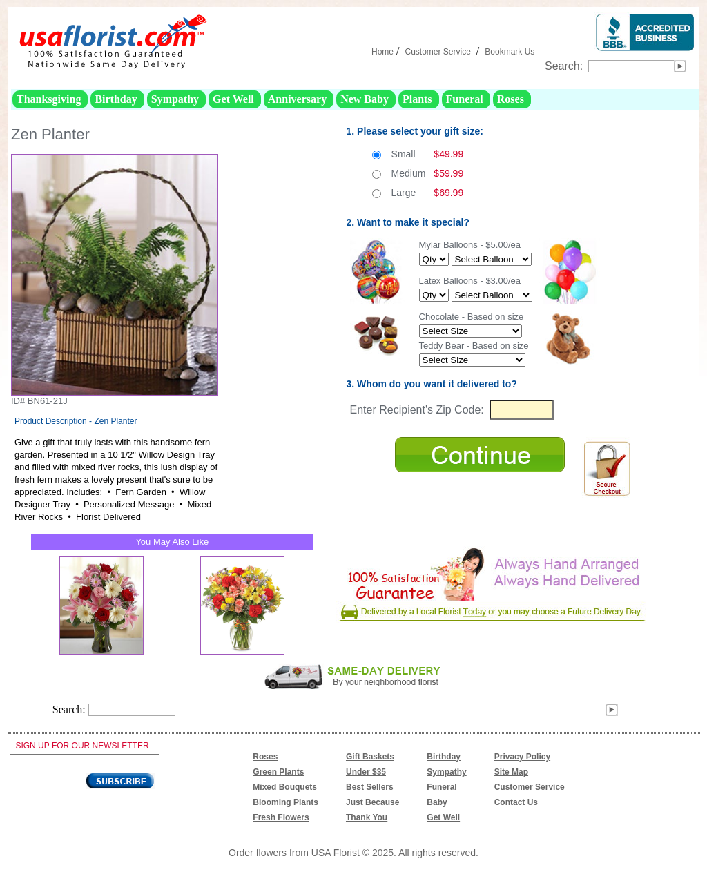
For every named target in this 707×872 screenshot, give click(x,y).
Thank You (366, 817)
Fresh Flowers (281, 817)
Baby (437, 802)
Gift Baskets (370, 757)
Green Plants (278, 772)
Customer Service (437, 52)
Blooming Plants (285, 802)
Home (382, 52)
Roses (265, 757)
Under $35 (366, 772)
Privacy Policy (522, 757)
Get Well (443, 817)
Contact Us (516, 802)
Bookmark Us (509, 52)
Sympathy (446, 772)
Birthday (444, 757)
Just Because (372, 802)
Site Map (511, 772)
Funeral (441, 787)
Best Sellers (370, 787)
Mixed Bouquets (285, 787)
